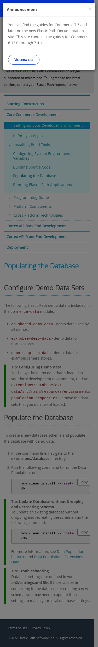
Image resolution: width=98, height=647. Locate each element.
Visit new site (23, 59)
